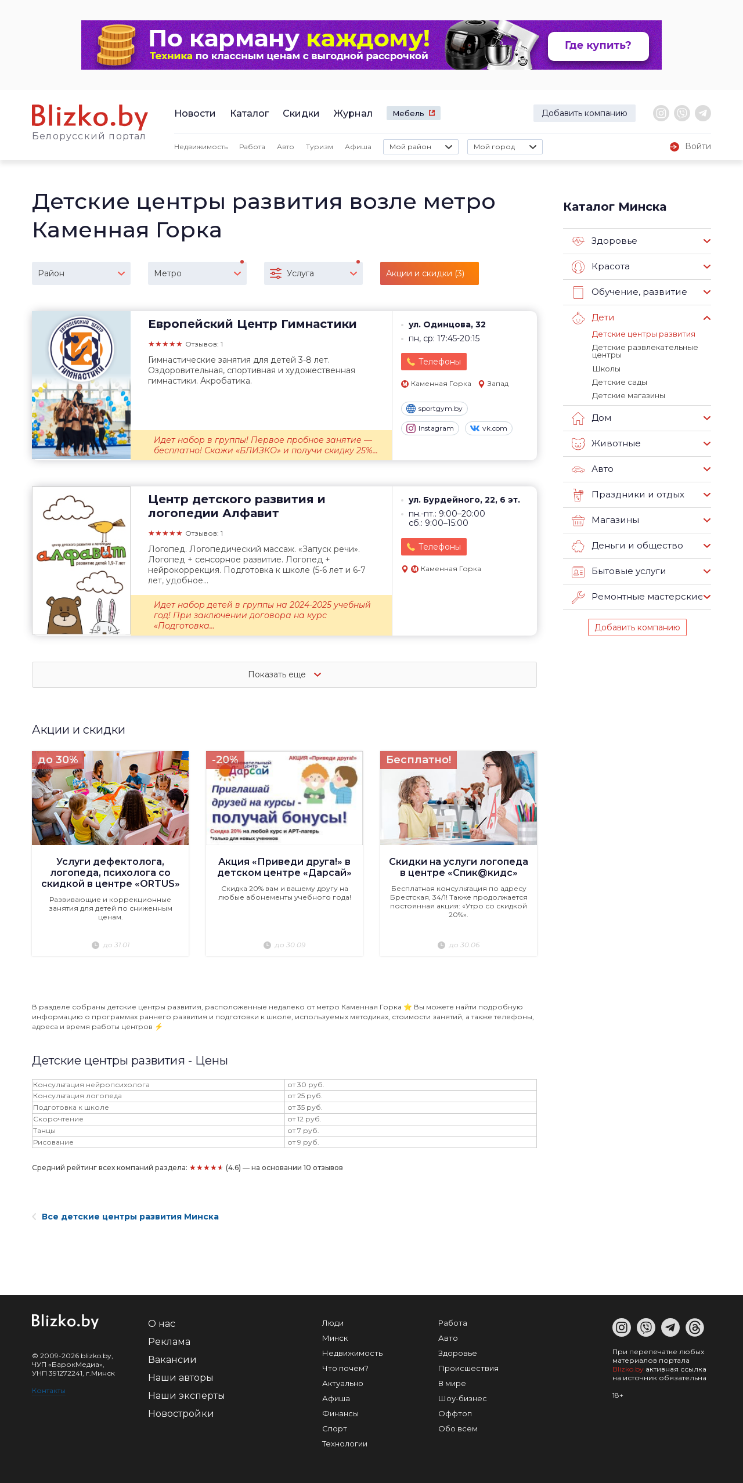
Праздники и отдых (627, 494)
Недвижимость (201, 146)
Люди (333, 1322)
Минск (335, 1338)
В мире (452, 1383)
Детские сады (619, 381)
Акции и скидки (79, 730)
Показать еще (284, 674)
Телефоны (440, 361)
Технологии (344, 1443)
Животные (606, 443)
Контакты (49, 1390)
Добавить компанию (584, 113)
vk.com (488, 428)
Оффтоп (455, 1413)
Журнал (353, 113)
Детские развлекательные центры (645, 350)
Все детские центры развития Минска (125, 1216)
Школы (606, 368)
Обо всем (458, 1428)
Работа (252, 146)
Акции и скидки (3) (425, 273)
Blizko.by (628, 1369)
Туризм (319, 146)
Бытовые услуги (619, 571)
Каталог (249, 113)
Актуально (342, 1383)
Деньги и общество (627, 545)
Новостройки (181, 1413)
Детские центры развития (643, 333)
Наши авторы (181, 1377)
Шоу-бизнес (462, 1398)
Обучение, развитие (629, 292)
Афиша (358, 146)
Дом (591, 418)
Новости (195, 113)
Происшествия (468, 1368)
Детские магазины (628, 394)
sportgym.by (434, 408)
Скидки (301, 113)
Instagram (430, 428)
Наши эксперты (186, 1395)
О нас (161, 1323)
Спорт (334, 1428)
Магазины (605, 520)
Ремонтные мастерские (637, 596)
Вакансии (172, 1359)
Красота (601, 267)
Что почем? (345, 1368)
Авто (285, 146)
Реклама (169, 1341)
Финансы (340, 1413)
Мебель (408, 113)
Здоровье (604, 241)
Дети (593, 318)
